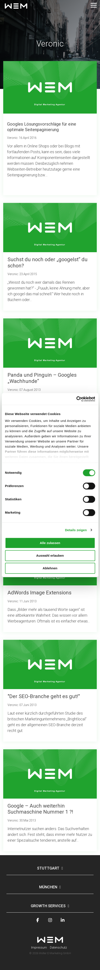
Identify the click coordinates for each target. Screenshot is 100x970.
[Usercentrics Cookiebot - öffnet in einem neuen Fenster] (76, 399)
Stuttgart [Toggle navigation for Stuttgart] (48, 868)
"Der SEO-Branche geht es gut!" (44, 696)
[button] (94, 5)
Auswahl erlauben (50, 555)
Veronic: (13, 137)
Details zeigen (76, 530)
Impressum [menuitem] (39, 947)
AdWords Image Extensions (39, 593)
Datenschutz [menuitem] (58, 947)
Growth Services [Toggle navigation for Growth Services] (48, 906)
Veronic (13, 274)
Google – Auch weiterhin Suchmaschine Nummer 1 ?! (40, 809)
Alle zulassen (50, 543)
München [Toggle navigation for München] (48, 887)
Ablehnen (50, 568)
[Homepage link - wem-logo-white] (50, 940)
